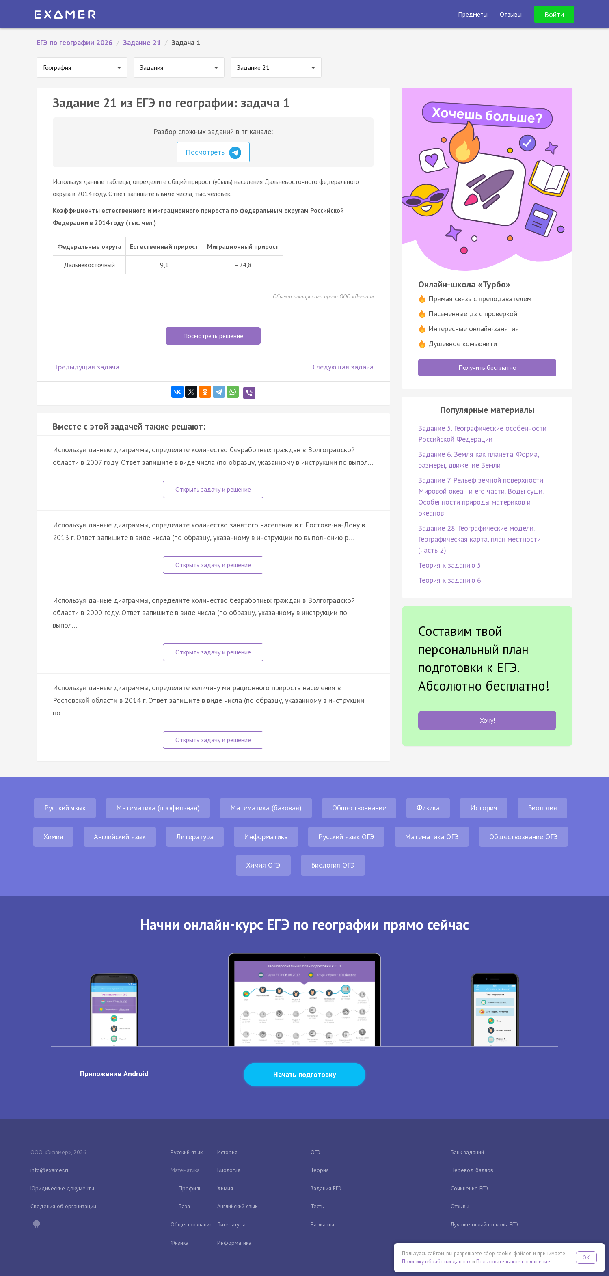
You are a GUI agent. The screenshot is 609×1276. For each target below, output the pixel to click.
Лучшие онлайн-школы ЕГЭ (484, 1224)
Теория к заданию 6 (449, 580)
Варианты (322, 1224)
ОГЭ (315, 1152)
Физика (428, 807)
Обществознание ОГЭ (523, 836)
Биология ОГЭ (333, 865)
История (483, 807)
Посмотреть (213, 153)
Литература (195, 836)
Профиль (190, 1188)
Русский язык (65, 807)
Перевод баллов (472, 1170)
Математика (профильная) (158, 807)
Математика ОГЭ (432, 836)
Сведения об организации (63, 1206)
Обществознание (359, 807)
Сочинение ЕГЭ (469, 1188)
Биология (542, 807)
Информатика (266, 836)
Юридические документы (62, 1188)
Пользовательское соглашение (513, 1261)
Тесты (318, 1206)
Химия (53, 836)
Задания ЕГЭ (326, 1188)
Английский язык (120, 836)
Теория (320, 1170)
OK (586, 1257)
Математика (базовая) (266, 807)
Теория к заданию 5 (449, 565)
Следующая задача (343, 366)
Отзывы (460, 1206)
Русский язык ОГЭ (346, 836)
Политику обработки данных (436, 1261)
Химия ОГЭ (263, 865)
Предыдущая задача (86, 366)
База (184, 1206)
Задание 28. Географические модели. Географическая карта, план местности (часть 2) (479, 539)
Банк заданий (467, 1152)
